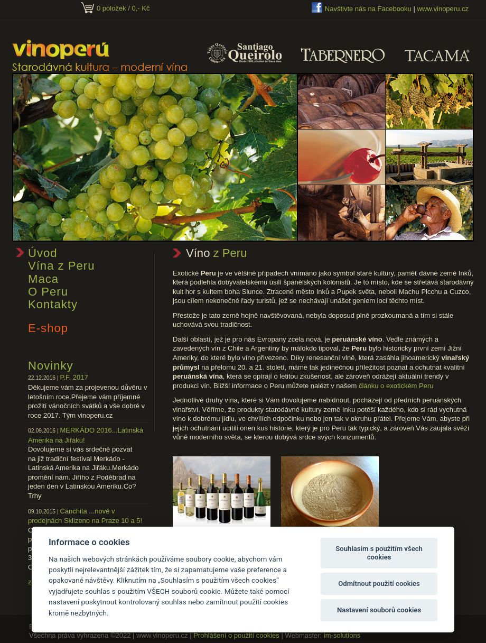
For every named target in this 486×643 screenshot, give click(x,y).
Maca (43, 279)
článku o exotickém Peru (396, 386)
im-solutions (342, 635)
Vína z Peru (61, 265)
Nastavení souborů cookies (379, 610)
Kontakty (53, 304)
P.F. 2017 (74, 377)
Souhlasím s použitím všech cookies (379, 553)
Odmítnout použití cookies (379, 583)
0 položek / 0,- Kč (123, 8)
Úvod (43, 253)
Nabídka (222, 540)
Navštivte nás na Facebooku (368, 9)
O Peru (48, 291)
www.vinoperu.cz (443, 9)
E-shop (48, 328)
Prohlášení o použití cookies (236, 635)
